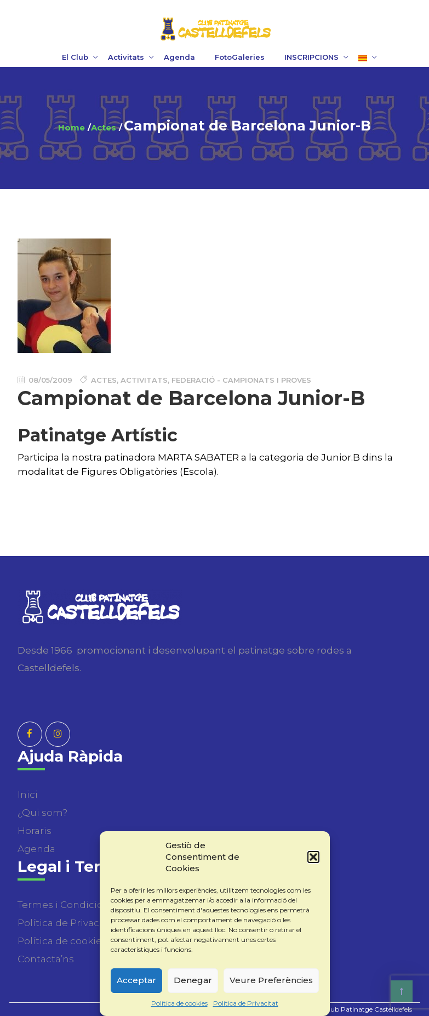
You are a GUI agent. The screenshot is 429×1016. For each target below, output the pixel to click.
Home (71, 127)
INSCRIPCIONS (311, 57)
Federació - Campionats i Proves (241, 380)
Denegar (193, 980)
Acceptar (136, 980)
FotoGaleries (240, 57)
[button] (313, 857)
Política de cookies (179, 1003)
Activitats (126, 57)
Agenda (179, 57)
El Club (75, 57)
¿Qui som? (42, 812)
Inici (28, 794)
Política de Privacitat (245, 1003)
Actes (103, 127)
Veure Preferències (271, 980)
